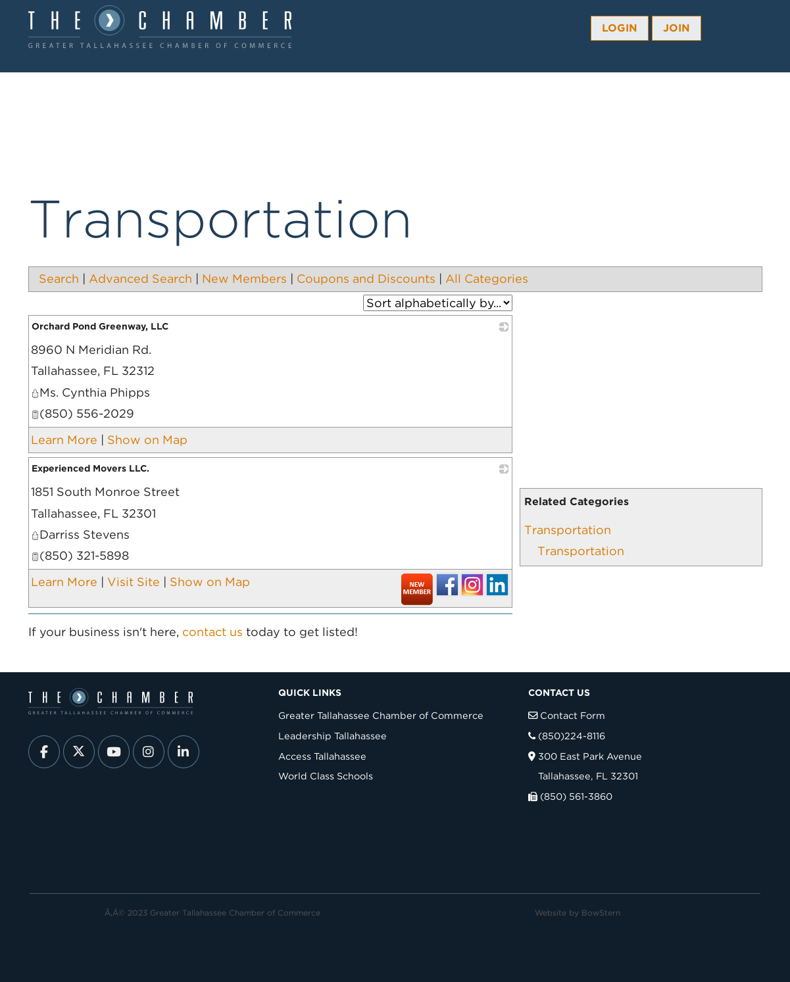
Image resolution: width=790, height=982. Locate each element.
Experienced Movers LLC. (90, 468)
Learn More (64, 440)
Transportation (567, 530)
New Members (244, 278)
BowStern (600, 913)
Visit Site (133, 582)
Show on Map (147, 440)
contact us (212, 632)
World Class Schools (325, 775)
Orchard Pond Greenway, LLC (100, 326)
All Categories (486, 278)
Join (676, 28)
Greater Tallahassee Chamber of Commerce (380, 715)
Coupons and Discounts (366, 278)
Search (59, 278)
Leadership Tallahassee (332, 735)
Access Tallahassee (322, 756)
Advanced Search (140, 278)
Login (619, 28)
